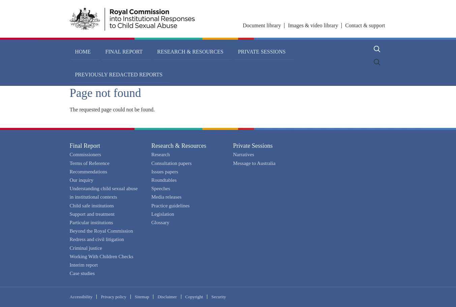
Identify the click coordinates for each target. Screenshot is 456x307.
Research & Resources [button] (163, 49)
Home (79, 49)
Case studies (82, 273)
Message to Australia (254, 163)
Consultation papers (171, 163)
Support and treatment (92, 214)
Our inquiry (81, 180)
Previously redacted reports (293, 49)
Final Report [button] (108, 49)
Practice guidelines (170, 205)
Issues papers (164, 171)
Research (160, 154)
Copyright (194, 296)
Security (218, 296)
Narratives (243, 154)
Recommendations (89, 171)
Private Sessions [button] (222, 49)
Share (331, 71)
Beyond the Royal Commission (101, 231)
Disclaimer (167, 296)
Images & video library (313, 25)
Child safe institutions (92, 205)
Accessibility (81, 296)
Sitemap (142, 296)
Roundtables (164, 180)
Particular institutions (91, 222)
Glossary (160, 222)
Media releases (166, 197)
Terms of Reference (90, 163)
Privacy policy (113, 296)
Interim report (84, 265)
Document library (262, 25)
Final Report (85, 145)
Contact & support (365, 25)
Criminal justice (86, 248)
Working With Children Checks (101, 256)
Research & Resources (178, 145)
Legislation (162, 214)
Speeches (160, 188)
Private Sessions (253, 145)
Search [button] (377, 49)
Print (366, 71)
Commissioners (85, 154)
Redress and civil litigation (97, 239)
